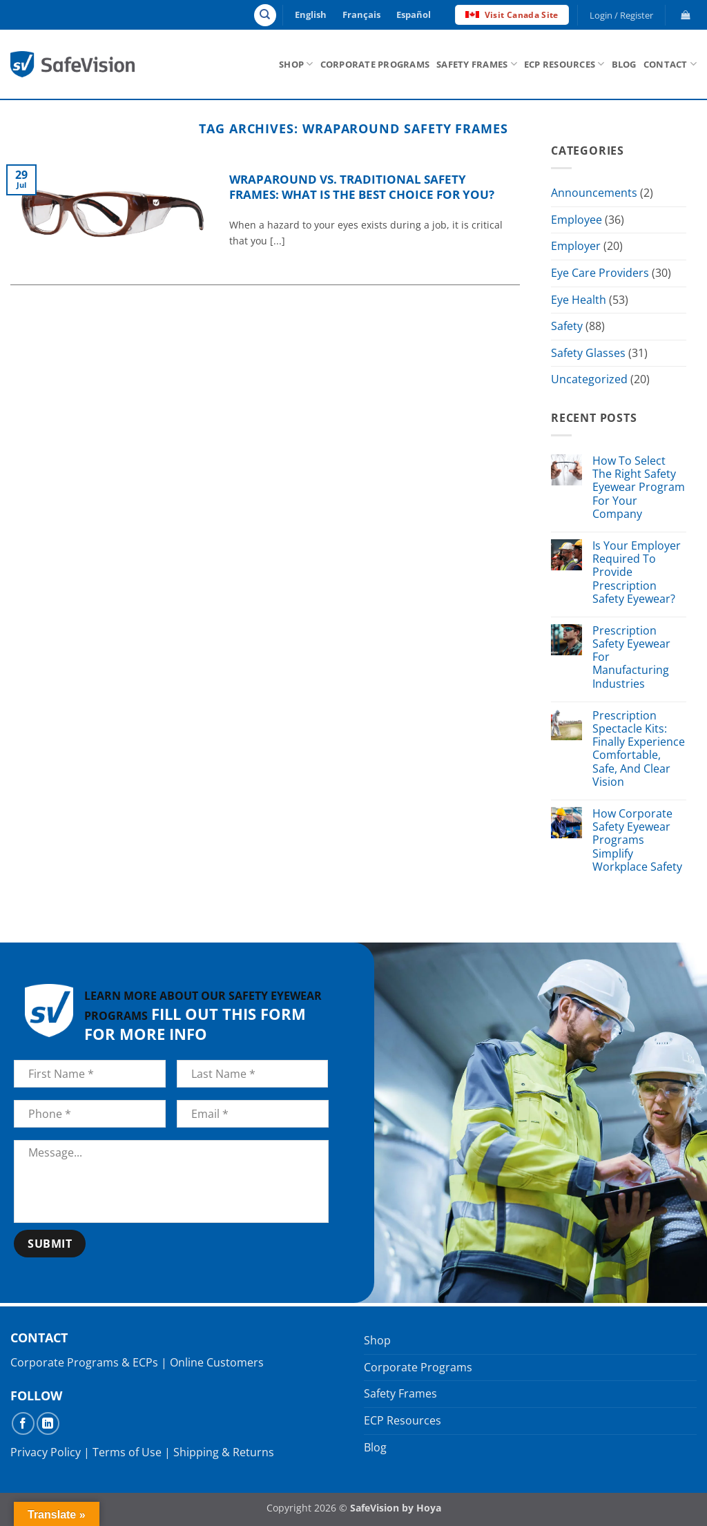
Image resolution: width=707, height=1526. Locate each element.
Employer (576, 246)
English (311, 14)
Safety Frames (476, 63)
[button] (621, 15)
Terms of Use (127, 1452)
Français (361, 14)
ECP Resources (564, 63)
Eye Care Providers (600, 272)
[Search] (265, 15)
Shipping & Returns (223, 1452)
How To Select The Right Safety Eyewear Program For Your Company (638, 487)
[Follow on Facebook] (23, 1423)
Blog (624, 64)
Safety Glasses (588, 352)
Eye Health (578, 299)
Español (413, 14)
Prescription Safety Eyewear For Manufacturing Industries (631, 657)
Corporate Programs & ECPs (84, 1362)
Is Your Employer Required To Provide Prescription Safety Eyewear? (636, 572)
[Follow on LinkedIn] (48, 1423)
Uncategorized (589, 379)
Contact (670, 63)
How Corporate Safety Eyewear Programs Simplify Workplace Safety (637, 840)
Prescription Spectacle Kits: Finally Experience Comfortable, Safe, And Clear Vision (638, 749)
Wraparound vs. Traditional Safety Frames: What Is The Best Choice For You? (361, 187)
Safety (567, 326)
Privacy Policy (45, 1452)
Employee (576, 219)
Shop (296, 63)
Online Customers (217, 1362)
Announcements (594, 192)
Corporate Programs (375, 64)
